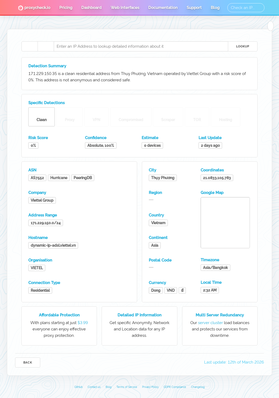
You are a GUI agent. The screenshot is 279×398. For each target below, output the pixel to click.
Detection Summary (47, 66)
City (152, 170)
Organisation (40, 260)
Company (37, 192)
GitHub (78, 387)
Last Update (210, 137)
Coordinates (212, 170)
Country (156, 215)
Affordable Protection (59, 315)
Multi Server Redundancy (220, 315)
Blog (215, 7)
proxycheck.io (34, 8)
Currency (157, 282)
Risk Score (38, 137)
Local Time (211, 282)
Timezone (210, 260)
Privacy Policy (150, 387)
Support (194, 7)
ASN (32, 170)
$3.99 (83, 322)
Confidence (95, 137)
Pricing (65, 7)
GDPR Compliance (175, 387)
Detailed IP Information (139, 315)
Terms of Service (126, 387)
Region (155, 192)
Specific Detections (46, 102)
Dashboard (91, 7)
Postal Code (160, 260)
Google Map (212, 192)
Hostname (38, 237)
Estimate (150, 137)
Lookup (242, 46)
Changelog (198, 387)
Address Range (42, 215)
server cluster (210, 322)
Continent (158, 237)
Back (27, 362)
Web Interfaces (125, 7)
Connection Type (44, 282)
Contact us (94, 387)
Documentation (163, 7)
